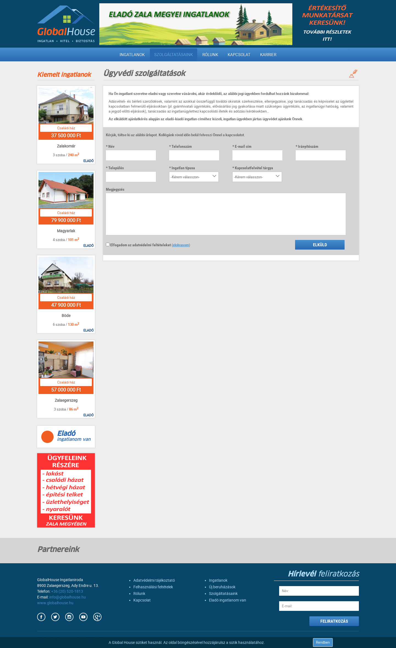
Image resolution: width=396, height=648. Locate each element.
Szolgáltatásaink (173, 54)
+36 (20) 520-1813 (67, 591)
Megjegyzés (115, 189)
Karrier (268, 54)
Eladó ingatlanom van (227, 600)
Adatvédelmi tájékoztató (154, 580)
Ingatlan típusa (183, 168)
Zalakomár (66, 146)
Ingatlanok (132, 54)
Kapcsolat (239, 54)
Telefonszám (182, 146)
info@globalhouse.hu (67, 597)
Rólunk (210, 54)
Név (111, 146)
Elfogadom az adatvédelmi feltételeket (138, 245)
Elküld (320, 244)
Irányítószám (308, 146)
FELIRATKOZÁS (334, 621)
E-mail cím (243, 146)
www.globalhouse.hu (55, 603)
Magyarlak (66, 231)
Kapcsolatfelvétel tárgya (254, 168)
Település (116, 168)
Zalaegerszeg (66, 400)
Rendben (323, 642)
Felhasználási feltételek (153, 587)
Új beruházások (222, 587)
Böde (66, 315)
